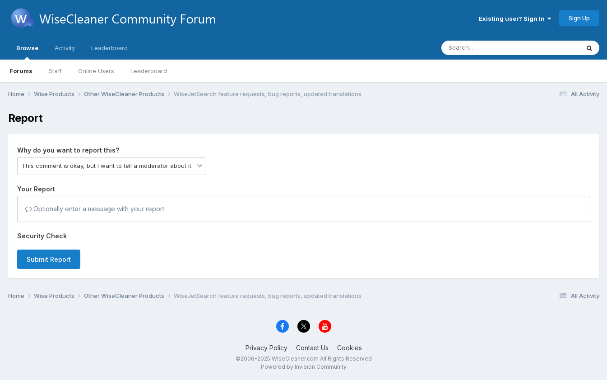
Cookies (349, 348)
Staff (55, 70)
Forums (20, 70)
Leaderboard (148, 70)
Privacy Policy (266, 348)
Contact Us (312, 348)
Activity (65, 47)
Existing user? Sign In (515, 18)
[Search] (485, 48)
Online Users (96, 70)
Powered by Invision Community (304, 366)
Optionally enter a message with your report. (95, 209)
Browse (27, 52)
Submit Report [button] (49, 259)
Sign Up (579, 18)
